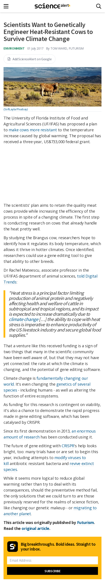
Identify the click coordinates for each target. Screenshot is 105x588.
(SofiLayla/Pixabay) (16, 109)
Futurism (85, 522)
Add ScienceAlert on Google (29, 59)
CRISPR (68, 445)
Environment (14, 48)
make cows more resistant (33, 129)
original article (35, 528)
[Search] (98, 6)
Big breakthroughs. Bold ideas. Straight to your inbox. (58, 546)
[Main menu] (7, 6)
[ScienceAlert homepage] (52, 6)
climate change (23, 319)
